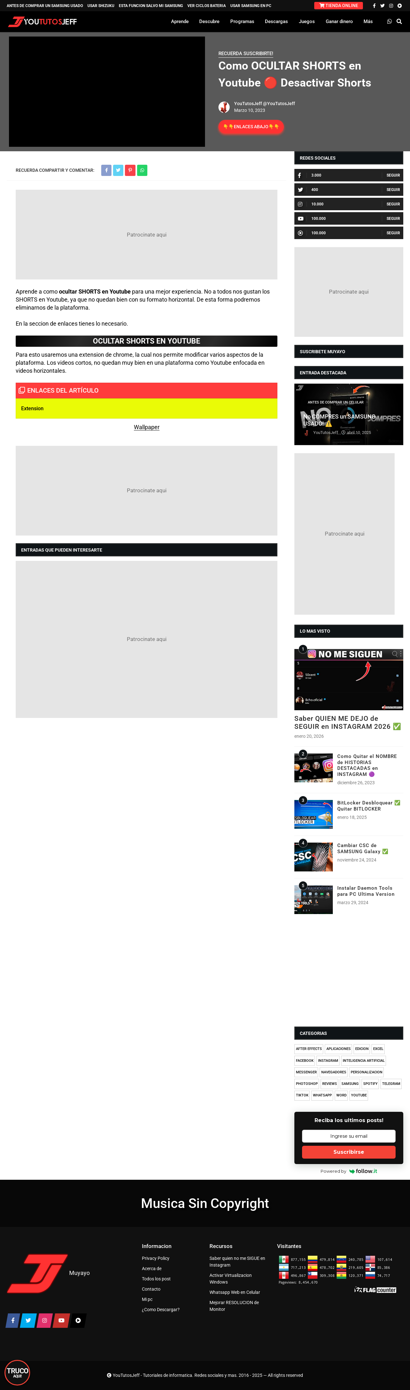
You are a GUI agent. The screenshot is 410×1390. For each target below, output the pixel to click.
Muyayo (79, 1272)
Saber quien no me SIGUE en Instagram (237, 1262)
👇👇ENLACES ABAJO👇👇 (251, 126)
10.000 (311, 204)
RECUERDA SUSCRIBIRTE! (245, 53)
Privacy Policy (155, 1258)
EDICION (362, 1049)
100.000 (312, 218)
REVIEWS (329, 1084)
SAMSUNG (350, 1084)
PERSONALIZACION (366, 1072)
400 (308, 189)
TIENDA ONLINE (338, 5)
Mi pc (147, 1299)
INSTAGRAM (328, 1061)
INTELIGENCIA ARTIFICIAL (364, 1061)
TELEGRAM (391, 1084)
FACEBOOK (305, 1061)
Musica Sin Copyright (205, 1203)
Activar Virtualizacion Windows (230, 1279)
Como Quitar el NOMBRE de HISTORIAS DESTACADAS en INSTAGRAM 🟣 (367, 765)
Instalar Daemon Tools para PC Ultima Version (366, 891)
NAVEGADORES (333, 1072)
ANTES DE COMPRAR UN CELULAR (336, 402)
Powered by (349, 1171)
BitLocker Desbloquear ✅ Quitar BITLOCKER (369, 806)
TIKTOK (302, 1095)
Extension (33, 408)
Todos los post (156, 1278)
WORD (341, 1095)
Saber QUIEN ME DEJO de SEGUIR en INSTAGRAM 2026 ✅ (347, 722)
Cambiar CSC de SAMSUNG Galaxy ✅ (363, 848)
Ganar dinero (339, 21)
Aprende (180, 21)
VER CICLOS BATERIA (206, 6)
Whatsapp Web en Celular (234, 1292)
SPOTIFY (370, 1084)
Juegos (307, 21)
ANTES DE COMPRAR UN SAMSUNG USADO (45, 6)
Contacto (151, 1289)
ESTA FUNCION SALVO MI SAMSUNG (151, 6)
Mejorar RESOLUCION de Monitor (234, 1306)
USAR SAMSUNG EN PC (250, 6)
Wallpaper (147, 427)
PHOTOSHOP (307, 1084)
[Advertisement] (146, 234)
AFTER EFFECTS (309, 1049)
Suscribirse (348, 1152)
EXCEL (378, 1049)
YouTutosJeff (248, 103)
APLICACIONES (338, 1049)
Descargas (276, 21)
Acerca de (151, 1268)
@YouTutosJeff (279, 103)
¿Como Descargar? (161, 1309)
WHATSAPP (322, 1095)
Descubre (209, 21)
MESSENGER (306, 1072)
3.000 (309, 175)
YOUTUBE (359, 1095)
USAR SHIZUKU (100, 6)
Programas (242, 21)
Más (368, 21)
